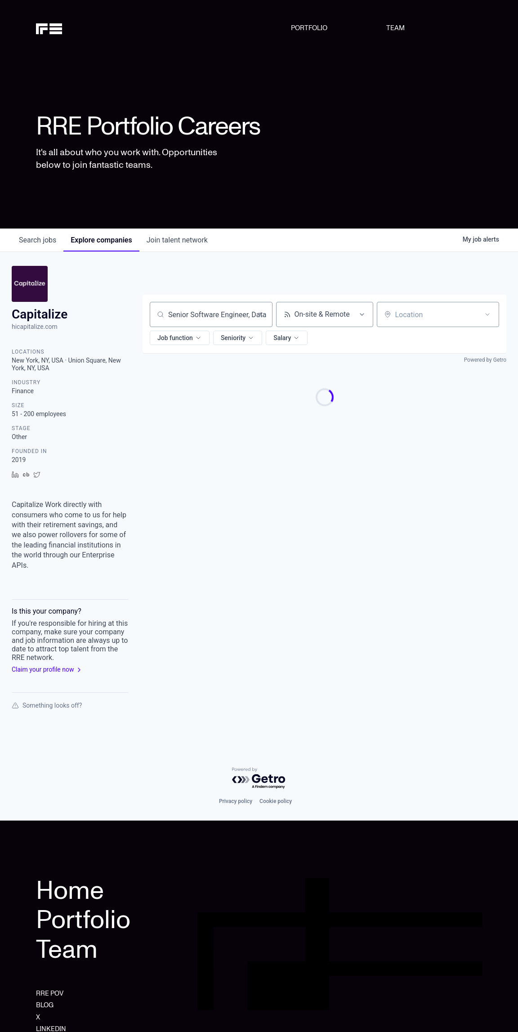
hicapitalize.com (35, 326)
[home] (68, 28)
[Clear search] (261, 314)
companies (101, 240)
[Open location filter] (487, 314)
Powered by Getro (485, 360)
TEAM (395, 28)
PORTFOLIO (309, 28)
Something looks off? (47, 705)
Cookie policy (275, 801)
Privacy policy (235, 801)
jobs (37, 240)
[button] (180, 338)
